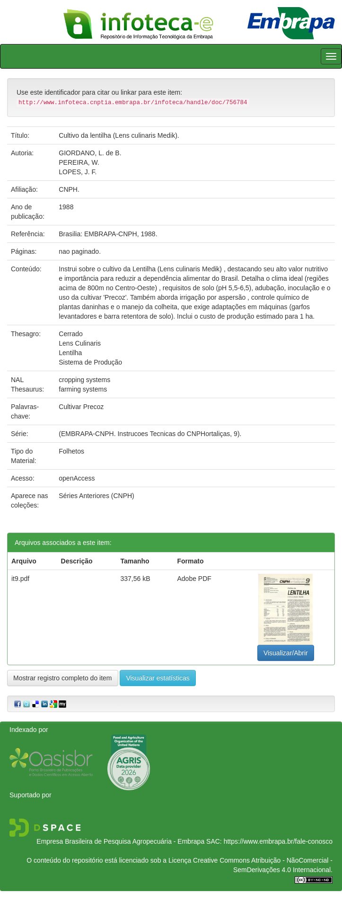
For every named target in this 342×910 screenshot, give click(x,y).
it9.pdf (20, 578)
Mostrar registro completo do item (62, 678)
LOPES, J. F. (77, 172)
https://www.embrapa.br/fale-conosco (278, 841)
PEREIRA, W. (79, 162)
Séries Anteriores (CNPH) (96, 496)
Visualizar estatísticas (157, 678)
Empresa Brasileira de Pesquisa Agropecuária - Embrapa (120, 841)
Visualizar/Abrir (285, 653)
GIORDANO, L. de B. (90, 153)
